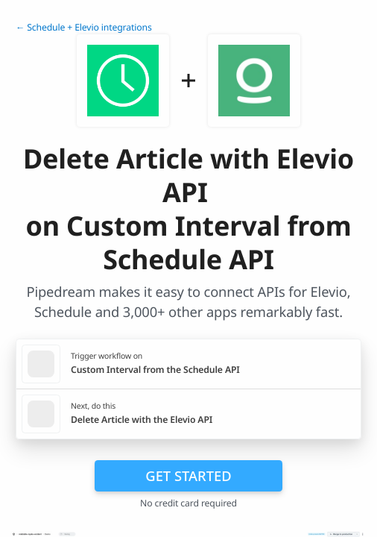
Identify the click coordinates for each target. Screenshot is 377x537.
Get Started (188, 475)
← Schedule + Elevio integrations (84, 27)
